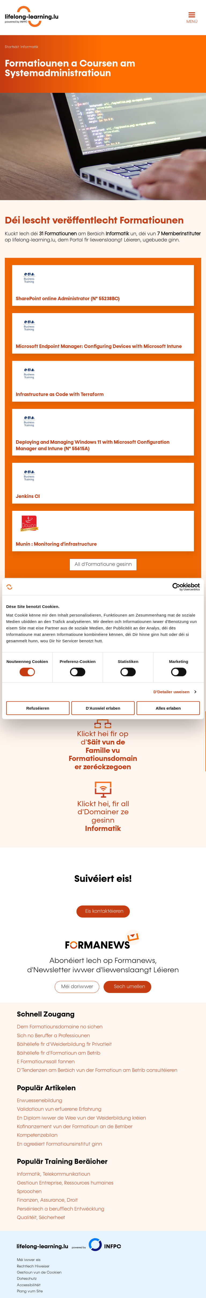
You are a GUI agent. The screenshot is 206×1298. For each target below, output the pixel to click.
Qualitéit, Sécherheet (41, 1217)
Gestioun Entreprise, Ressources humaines (65, 1183)
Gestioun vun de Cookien (39, 1272)
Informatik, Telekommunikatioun (53, 1174)
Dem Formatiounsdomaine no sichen (59, 1027)
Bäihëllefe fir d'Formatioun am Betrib (58, 1053)
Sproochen (29, 1191)
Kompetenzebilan (37, 1135)
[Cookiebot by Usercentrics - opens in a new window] (176, 587)
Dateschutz (27, 1279)
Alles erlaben (168, 708)
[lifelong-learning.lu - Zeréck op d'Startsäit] (31, 17)
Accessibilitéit (29, 1285)
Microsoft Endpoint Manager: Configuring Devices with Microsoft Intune (99, 346)
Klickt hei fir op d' (103, 751)
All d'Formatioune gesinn (103, 564)
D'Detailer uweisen (171, 692)
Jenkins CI (28, 496)
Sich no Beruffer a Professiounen (53, 1035)
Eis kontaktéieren (103, 911)
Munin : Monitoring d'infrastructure (56, 544)
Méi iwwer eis (29, 1260)
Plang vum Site (30, 1291)
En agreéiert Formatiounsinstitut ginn (59, 1144)
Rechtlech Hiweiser (33, 1266)
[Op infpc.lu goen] (69, 1249)
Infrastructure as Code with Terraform (60, 394)
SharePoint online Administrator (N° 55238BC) (68, 298)
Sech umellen (127, 986)
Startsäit (12, 47)
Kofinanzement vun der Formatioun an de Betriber (75, 1126)
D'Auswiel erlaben (103, 708)
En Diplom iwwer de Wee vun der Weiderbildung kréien (81, 1118)
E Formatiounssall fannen (46, 1061)
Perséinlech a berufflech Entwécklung (60, 1209)
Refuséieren (37, 708)
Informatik (29, 47)
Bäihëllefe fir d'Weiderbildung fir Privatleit (64, 1044)
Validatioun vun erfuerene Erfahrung (59, 1109)
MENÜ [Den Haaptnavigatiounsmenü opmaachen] (191, 22)
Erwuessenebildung (39, 1100)
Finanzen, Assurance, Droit (47, 1200)
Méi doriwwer (77, 986)
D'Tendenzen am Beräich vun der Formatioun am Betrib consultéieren (97, 1070)
